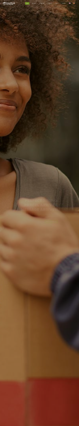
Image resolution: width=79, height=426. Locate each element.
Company (50, 3)
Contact (64, 3)
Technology (41, 3)
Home (27, 3)
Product (34, 3)
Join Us (56, 3)
